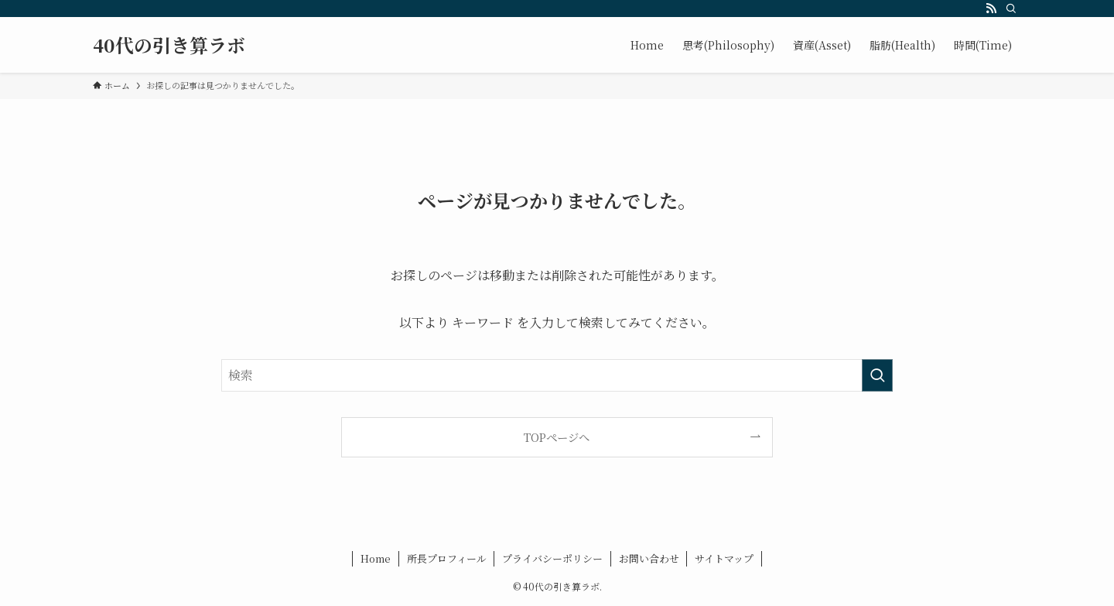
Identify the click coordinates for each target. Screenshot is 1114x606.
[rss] (991, 8)
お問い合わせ (649, 558)
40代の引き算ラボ (169, 45)
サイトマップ (724, 558)
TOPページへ (556, 437)
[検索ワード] (557, 375)
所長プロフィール (447, 558)
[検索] (1011, 8)
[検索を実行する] (877, 375)
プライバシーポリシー (552, 558)
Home (376, 558)
